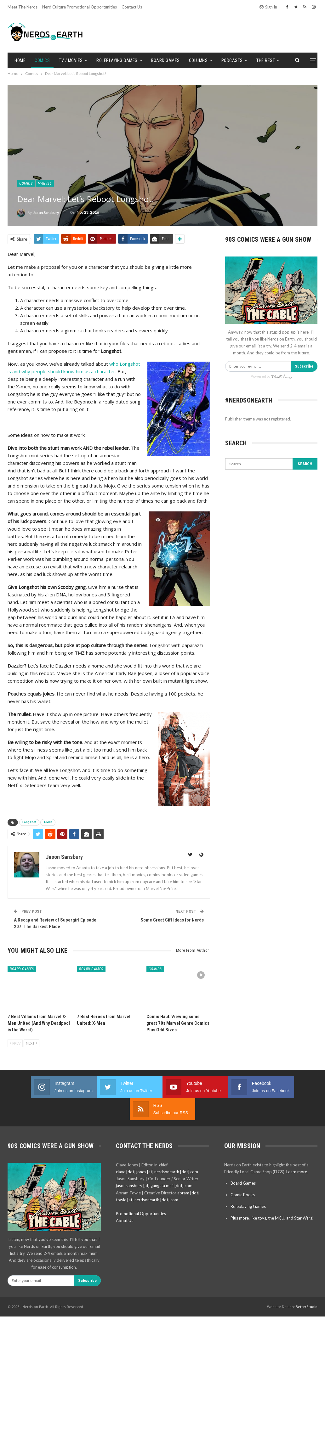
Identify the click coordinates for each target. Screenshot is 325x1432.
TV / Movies (71, 60)
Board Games (165, 60)
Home (20, 60)
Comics (42, 60)
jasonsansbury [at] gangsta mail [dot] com (154, 1163)
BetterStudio (306, 1284)
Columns (198, 60)
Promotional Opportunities (141, 1191)
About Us (124, 1198)
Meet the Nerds (22, 6)
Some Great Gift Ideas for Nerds (172, 920)
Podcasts (232, 60)
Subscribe (304, 366)
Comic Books (243, 1172)
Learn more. (297, 1149)
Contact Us (132, 6)
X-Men (47, 822)
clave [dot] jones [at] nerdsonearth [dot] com (157, 1149)
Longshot (29, 822)
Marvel (45, 183)
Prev (15, 1043)
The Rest (265, 60)
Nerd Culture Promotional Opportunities (79, 6)
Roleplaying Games (117, 60)
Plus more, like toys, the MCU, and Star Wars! (272, 1195)
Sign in (268, 6)
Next (31, 1043)
